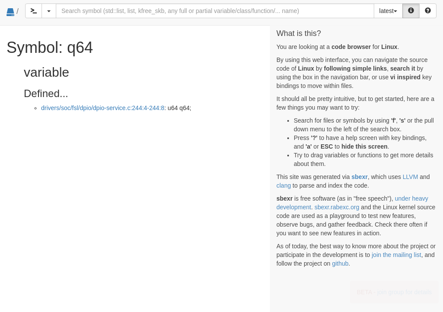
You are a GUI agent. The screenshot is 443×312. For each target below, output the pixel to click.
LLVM (410, 176)
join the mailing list (396, 254)
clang (283, 185)
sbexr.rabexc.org (337, 207)
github (340, 263)
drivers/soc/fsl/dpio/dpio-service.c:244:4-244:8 (102, 107)
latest (388, 10)
